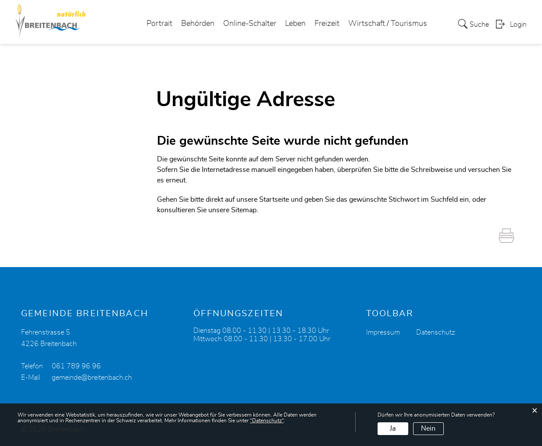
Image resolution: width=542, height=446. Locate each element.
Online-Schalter (249, 24)
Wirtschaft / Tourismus (387, 24)
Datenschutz (435, 332)
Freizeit (326, 24)
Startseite (274, 199)
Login (518, 24)
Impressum (383, 332)
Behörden (197, 24)
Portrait (159, 24)
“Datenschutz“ (267, 420)
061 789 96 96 (76, 366)
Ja (393, 428)
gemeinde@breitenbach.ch (92, 377)
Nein (428, 428)
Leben (295, 24)
